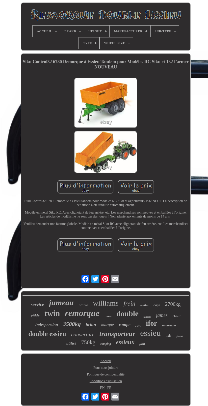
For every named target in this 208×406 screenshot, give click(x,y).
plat (142, 343)
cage (157, 305)
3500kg (72, 324)
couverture (82, 334)
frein (129, 303)
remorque (82, 313)
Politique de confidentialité (106, 374)
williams (105, 303)
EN (102, 388)
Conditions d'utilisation (106, 381)
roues (107, 316)
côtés (138, 325)
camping (105, 343)
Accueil (105, 361)
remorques (169, 325)
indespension (46, 324)
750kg (88, 342)
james (162, 315)
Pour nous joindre (105, 368)
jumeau (61, 302)
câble (35, 316)
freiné (180, 336)
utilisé (71, 343)
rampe (124, 324)
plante (83, 305)
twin (52, 313)
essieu (150, 333)
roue (177, 315)
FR (109, 388)
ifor (151, 323)
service (37, 304)
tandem (147, 316)
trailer (144, 305)
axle (168, 336)
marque (107, 324)
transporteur (117, 334)
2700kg (173, 304)
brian (91, 324)
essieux (125, 342)
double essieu (47, 334)
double (127, 313)
